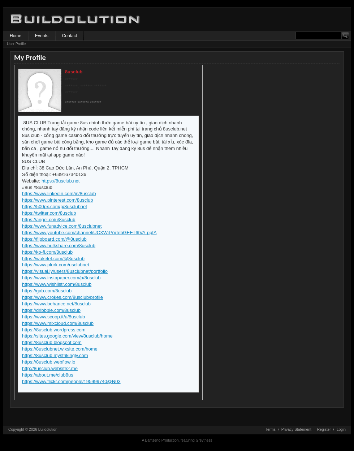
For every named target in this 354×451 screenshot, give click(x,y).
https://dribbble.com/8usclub (51, 310)
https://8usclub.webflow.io (48, 362)
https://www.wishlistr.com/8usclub (56, 284)
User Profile (16, 44)
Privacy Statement (296, 429)
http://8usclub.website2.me (50, 368)
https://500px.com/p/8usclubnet (54, 206)
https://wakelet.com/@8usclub (53, 258)
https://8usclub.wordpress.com (54, 329)
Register (324, 429)
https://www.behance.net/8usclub (56, 303)
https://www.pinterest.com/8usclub (57, 200)
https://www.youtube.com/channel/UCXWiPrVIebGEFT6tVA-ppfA (89, 232)
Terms (271, 429)
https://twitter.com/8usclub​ (49, 213)
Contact (69, 35)
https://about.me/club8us (47, 375)
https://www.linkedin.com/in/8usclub (59, 193)
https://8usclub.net (61, 181)
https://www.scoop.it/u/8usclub (53, 316)
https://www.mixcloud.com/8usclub (58, 323)
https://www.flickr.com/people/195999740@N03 (71, 381)
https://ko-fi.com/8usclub (47, 252)
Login (341, 429)
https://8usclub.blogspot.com (52, 342)
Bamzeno (152, 440)
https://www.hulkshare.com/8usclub (58, 245)
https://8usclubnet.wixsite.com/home (60, 349)
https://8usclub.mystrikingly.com (55, 355)
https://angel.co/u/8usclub (48, 219)
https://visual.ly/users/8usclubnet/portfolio (65, 271)
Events (41, 35)
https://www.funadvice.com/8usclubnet (62, 226)
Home (15, 35)
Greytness (204, 440)
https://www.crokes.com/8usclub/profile (62, 297)
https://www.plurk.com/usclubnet (55, 264)
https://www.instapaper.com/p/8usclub (61, 277)
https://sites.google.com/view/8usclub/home (67, 336)
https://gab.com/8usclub (47, 290)
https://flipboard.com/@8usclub (54, 239)
